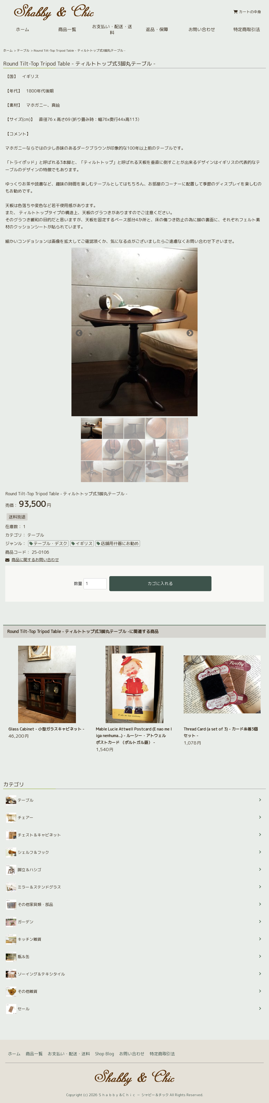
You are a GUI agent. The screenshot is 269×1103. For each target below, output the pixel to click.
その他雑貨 (21, 991)
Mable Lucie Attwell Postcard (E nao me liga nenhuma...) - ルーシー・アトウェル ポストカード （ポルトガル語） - (134, 735)
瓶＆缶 (17, 957)
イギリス (84, 543)
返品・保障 (157, 29)
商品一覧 (67, 29)
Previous (77, 332)
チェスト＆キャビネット (33, 835)
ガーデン (19, 922)
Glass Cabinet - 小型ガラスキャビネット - (46, 729)
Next (188, 332)
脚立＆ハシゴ (23, 870)
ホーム (22, 29)
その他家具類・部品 (29, 904)
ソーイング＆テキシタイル (35, 974)
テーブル (23, 50)
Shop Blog (104, 1054)
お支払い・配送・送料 (112, 30)
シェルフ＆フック (27, 852)
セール (17, 1009)
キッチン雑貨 (23, 939)
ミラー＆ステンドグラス (33, 887)
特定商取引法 (162, 1054)
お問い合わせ (201, 29)
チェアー (19, 817)
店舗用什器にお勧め (120, 543)
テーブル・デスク (50, 543)
